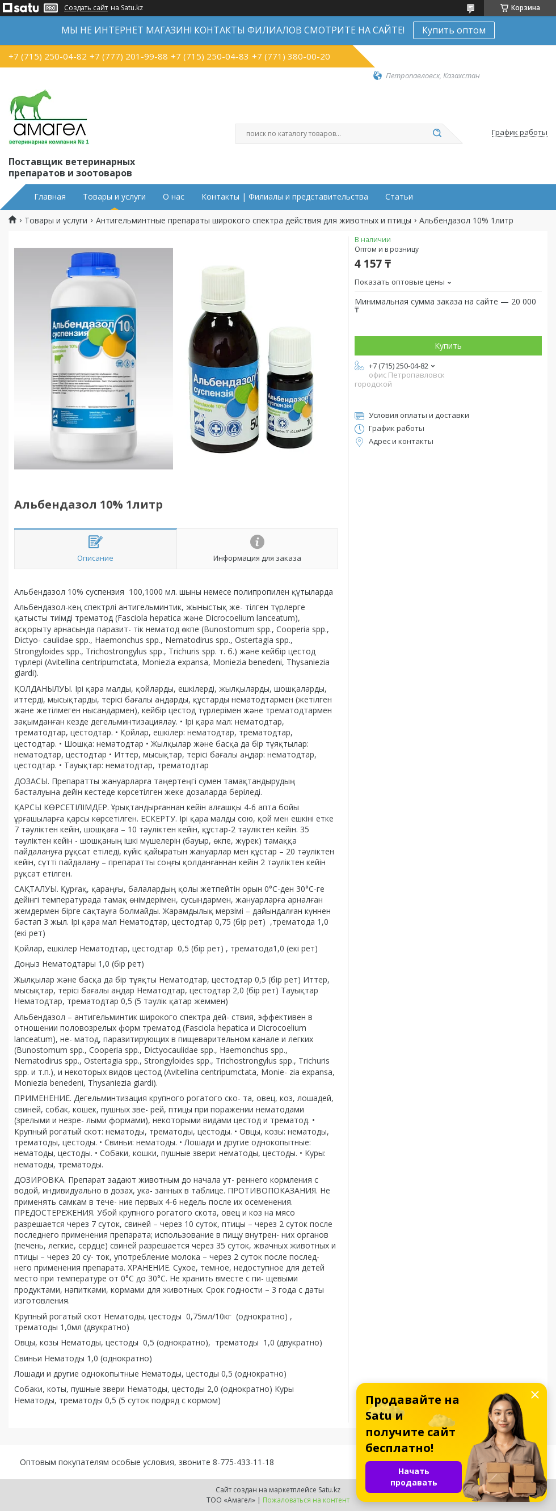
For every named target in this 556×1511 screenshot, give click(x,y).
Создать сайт (86, 8)
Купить (448, 345)
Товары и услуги (114, 197)
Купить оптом (454, 30)
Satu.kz (329, 1490)
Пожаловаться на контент (306, 1500)
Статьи (399, 197)
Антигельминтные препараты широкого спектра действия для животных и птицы (253, 220)
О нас (173, 197)
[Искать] (437, 134)
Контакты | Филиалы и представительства (284, 197)
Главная (50, 197)
